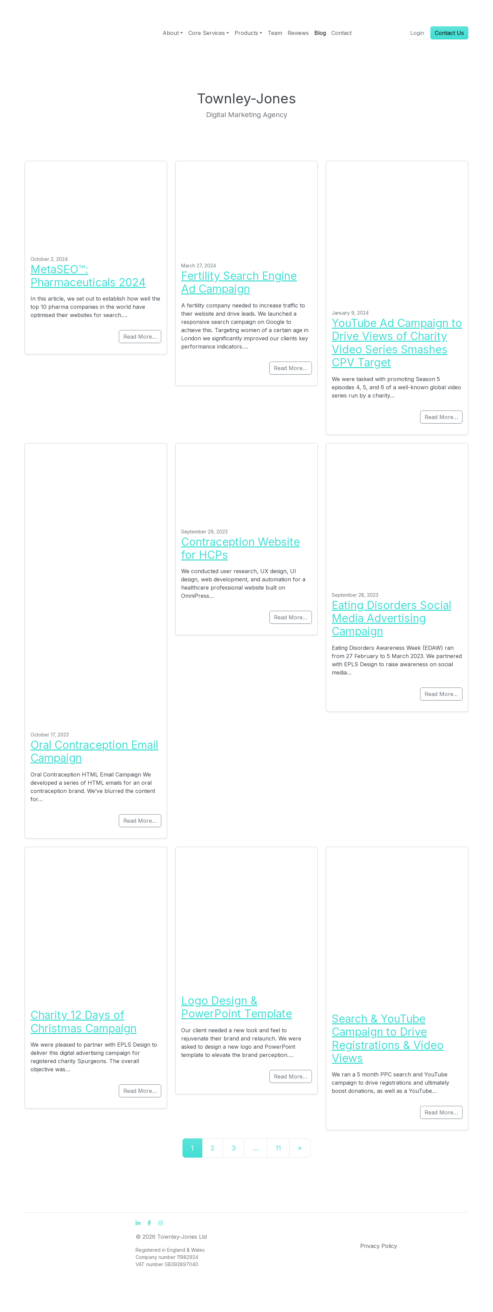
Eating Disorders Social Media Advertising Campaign (391, 618)
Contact (341, 32)
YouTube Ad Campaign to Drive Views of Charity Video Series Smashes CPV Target (397, 342)
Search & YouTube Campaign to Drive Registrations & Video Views (388, 1038)
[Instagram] (160, 1223)
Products (246, 32)
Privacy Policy (378, 1245)
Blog (320, 32)
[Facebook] (149, 1223)
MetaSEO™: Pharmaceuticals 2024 (88, 276)
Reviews (298, 32)
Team (275, 32)
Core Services (206, 32)
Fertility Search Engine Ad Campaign (239, 282)
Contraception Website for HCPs (240, 548)
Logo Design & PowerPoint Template (236, 1007)
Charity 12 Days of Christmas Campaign (83, 1021)
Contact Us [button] (449, 32)
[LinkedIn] (138, 1223)
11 (278, 1148)
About (171, 32)
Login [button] (417, 32)
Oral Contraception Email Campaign (94, 751)
